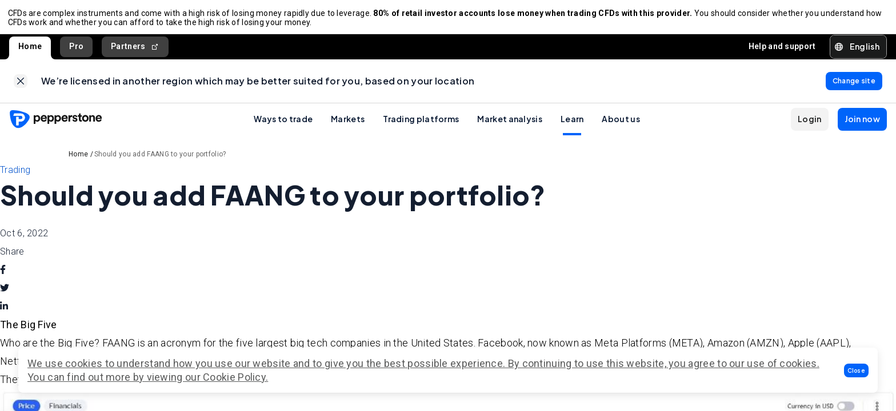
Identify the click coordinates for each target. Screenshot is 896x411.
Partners (135, 49)
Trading (15, 175)
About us (620, 124)
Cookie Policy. (235, 377)
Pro (76, 49)
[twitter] (4, 293)
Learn (572, 124)
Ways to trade (283, 124)
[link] (20, 85)
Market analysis (509, 124)
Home (30, 49)
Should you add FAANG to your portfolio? (160, 159)
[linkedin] (4, 312)
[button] (856, 370)
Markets (348, 124)
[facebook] (3, 275)
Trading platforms (421, 124)
